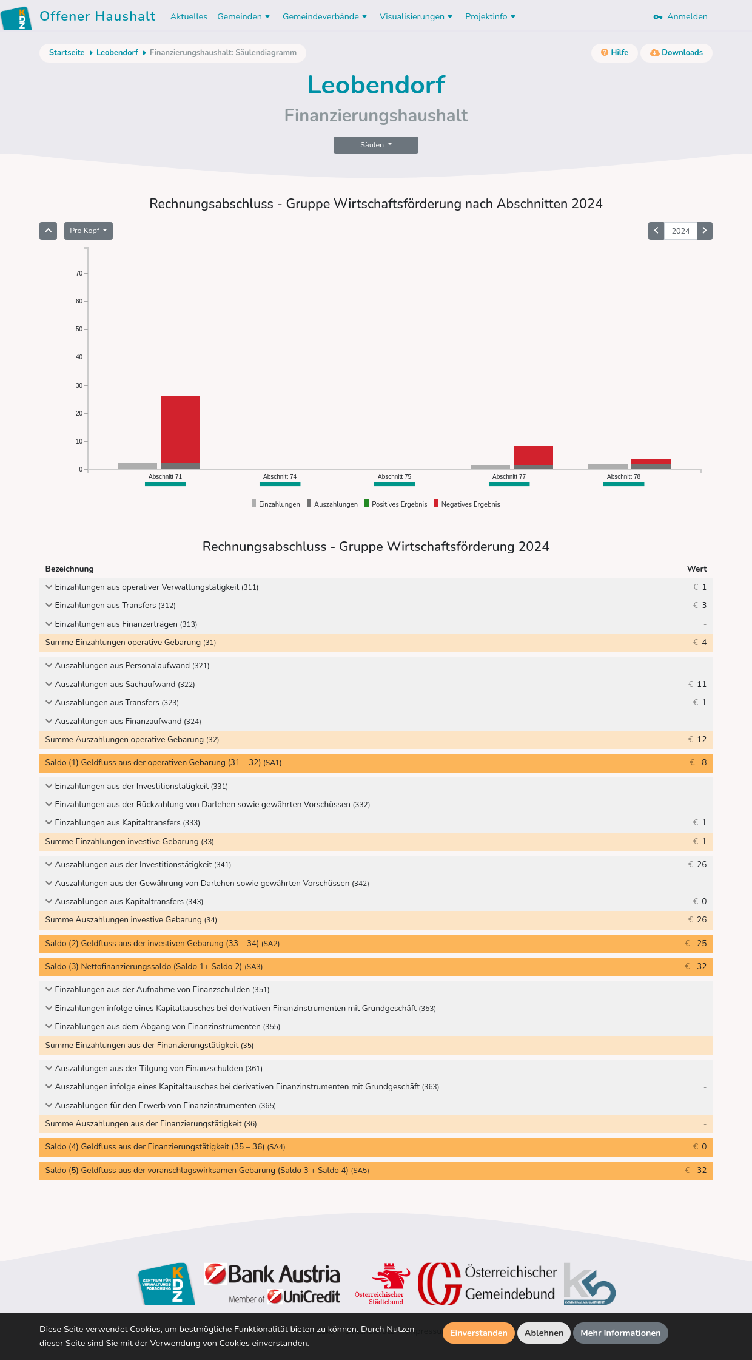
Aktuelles (188, 16)
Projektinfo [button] (491, 16)
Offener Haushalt (97, 18)
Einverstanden (479, 1333)
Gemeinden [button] (245, 16)
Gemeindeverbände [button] (326, 16)
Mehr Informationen (620, 1333)
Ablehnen (544, 1333)
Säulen (373, 145)
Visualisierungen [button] (417, 16)
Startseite (66, 52)
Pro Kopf (85, 230)
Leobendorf (117, 52)
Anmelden (680, 16)
